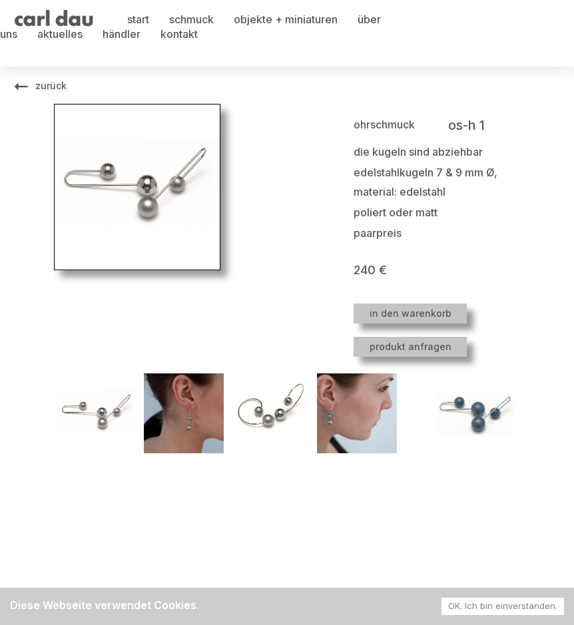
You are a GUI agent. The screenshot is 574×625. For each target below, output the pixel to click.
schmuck (191, 19)
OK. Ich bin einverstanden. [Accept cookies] (502, 605)
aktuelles (60, 34)
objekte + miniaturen (286, 19)
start (138, 19)
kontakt (179, 34)
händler (122, 34)
